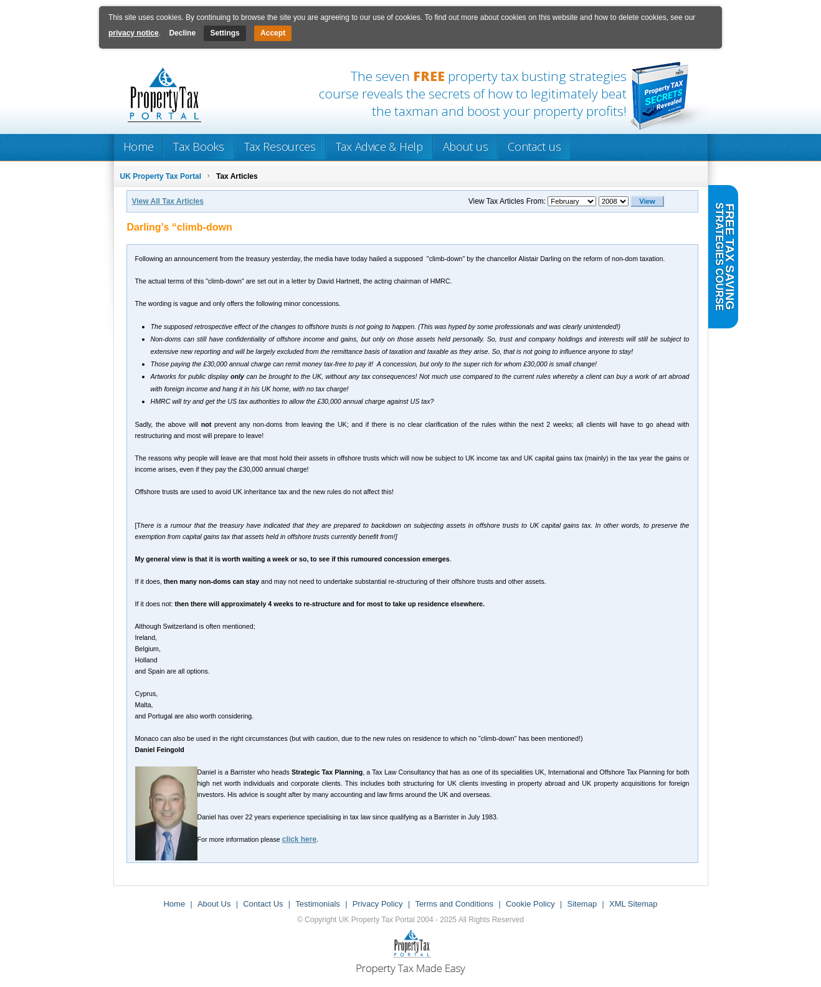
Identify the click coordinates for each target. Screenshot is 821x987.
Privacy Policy (378, 903)
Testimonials (317, 903)
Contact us (534, 146)
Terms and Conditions (454, 903)
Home (138, 146)
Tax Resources (280, 146)
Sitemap (582, 903)
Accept (272, 33)
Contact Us (263, 903)
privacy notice (133, 33)
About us (465, 146)
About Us (213, 903)
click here (299, 839)
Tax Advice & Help (379, 146)
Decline (182, 33)
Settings (224, 33)
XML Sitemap (633, 903)
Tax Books (198, 146)
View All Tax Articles (168, 201)
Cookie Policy (530, 903)
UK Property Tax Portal (160, 176)
